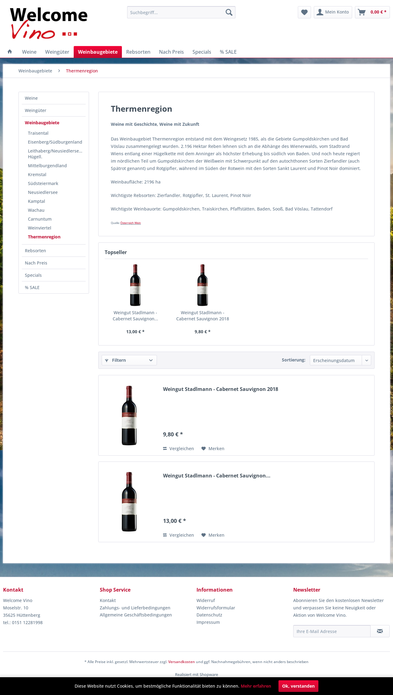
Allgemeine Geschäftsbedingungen (136, 615)
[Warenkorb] (372, 12)
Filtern (115, 360)
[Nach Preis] (171, 52)
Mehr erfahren (256, 686)
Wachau (36, 210)
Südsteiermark (43, 183)
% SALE (32, 287)
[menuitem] (181, 12)
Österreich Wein (130, 223)
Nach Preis (36, 263)
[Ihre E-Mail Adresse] (332, 631)
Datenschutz (209, 615)
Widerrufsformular (215, 608)
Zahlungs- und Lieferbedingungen (135, 608)
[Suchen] (229, 12)
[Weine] (29, 52)
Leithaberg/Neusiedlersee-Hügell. (55, 154)
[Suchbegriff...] (181, 12)
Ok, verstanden (298, 686)
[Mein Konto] (333, 12)
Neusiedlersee (43, 192)
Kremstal (37, 174)
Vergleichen (178, 448)
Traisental (38, 133)
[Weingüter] (57, 52)
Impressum (208, 622)
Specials (33, 275)
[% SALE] (228, 52)
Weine (31, 98)
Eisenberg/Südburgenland (55, 142)
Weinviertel (39, 228)
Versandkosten (181, 661)
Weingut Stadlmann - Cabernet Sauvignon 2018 (202, 316)
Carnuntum (40, 219)
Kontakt (108, 600)
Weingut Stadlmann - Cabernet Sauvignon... (135, 316)
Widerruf (205, 600)
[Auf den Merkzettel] (212, 448)
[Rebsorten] (138, 52)
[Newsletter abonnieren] (380, 631)
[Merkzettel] (304, 12)
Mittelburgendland (47, 165)
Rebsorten (35, 250)
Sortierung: (293, 360)
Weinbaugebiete (42, 122)
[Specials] (202, 52)
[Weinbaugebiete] (98, 52)
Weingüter (35, 110)
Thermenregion (44, 237)
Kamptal (36, 201)
